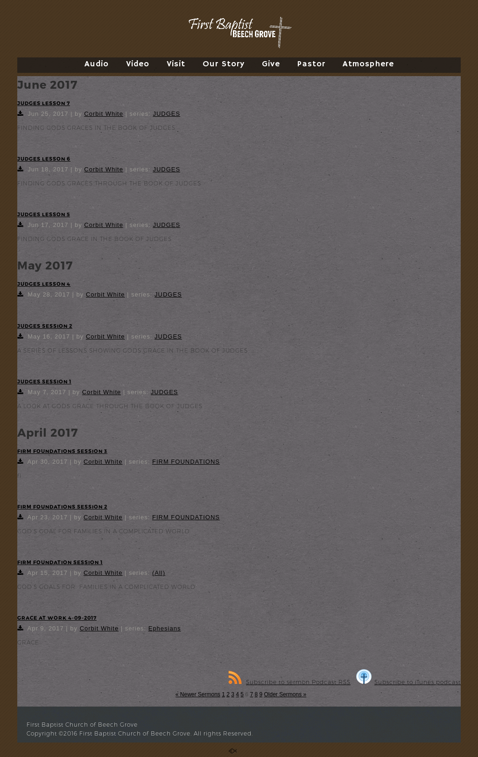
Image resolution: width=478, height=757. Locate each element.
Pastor (311, 64)
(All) (158, 572)
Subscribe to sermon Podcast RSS (289, 682)
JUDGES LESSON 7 (43, 103)
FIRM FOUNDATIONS (186, 461)
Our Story (224, 64)
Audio (96, 64)
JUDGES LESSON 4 (43, 284)
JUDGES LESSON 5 (43, 214)
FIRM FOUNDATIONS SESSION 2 (62, 506)
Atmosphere (368, 64)
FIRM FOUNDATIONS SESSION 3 (62, 451)
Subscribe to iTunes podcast (408, 682)
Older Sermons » (285, 694)
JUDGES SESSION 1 (44, 381)
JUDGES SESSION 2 (44, 326)
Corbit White (103, 113)
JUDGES (166, 113)
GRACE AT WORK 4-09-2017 (57, 618)
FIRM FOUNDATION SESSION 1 (60, 562)
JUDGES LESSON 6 (43, 159)
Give (271, 64)
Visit (176, 64)
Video (137, 64)
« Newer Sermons (198, 694)
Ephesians (164, 628)
